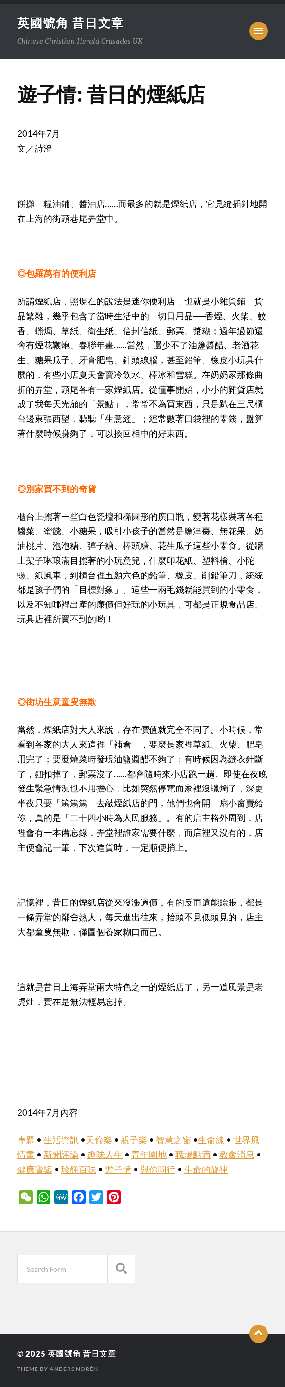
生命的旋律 (206, 1169)
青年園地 (149, 1155)
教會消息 (236, 1155)
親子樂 (134, 1140)
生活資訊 (61, 1140)
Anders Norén (74, 1368)
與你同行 (157, 1169)
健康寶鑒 (34, 1169)
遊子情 (118, 1169)
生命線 (211, 1140)
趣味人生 (105, 1155)
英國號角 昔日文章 (70, 23)
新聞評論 (61, 1155)
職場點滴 (193, 1155)
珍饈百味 (78, 1169)
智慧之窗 (173, 1140)
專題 (26, 1140)
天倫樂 (99, 1140)
